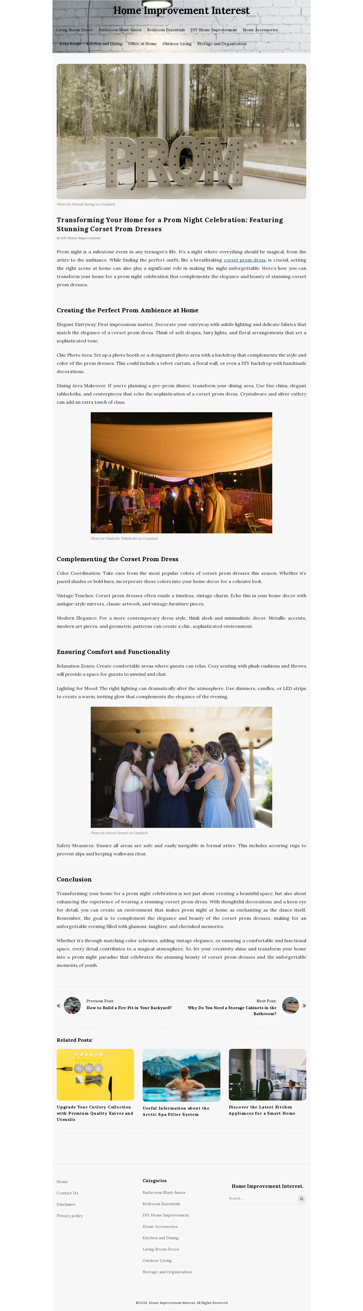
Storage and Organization (221, 43)
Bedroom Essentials (166, 29)
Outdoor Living (177, 43)
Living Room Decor (74, 29)
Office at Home (142, 43)
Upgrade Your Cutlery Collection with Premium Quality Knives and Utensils (95, 1113)
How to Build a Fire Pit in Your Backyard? (129, 1007)
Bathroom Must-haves (120, 29)
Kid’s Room (70, 43)
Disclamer (66, 1204)
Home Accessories (260, 29)
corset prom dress (245, 260)
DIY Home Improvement (214, 29)
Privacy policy (70, 1215)
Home (62, 1181)
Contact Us (67, 1193)
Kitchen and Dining (104, 43)
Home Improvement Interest (181, 10)
